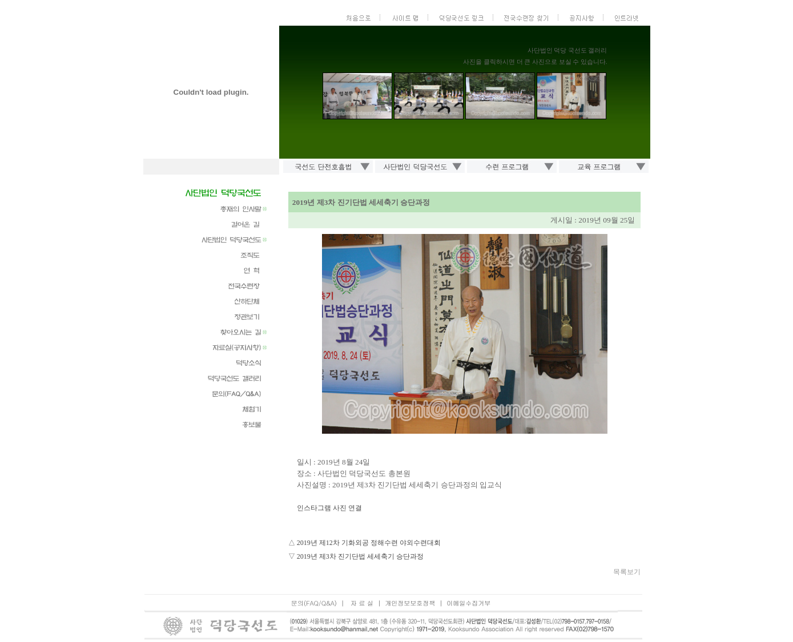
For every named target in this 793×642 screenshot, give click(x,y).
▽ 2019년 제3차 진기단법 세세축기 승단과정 (356, 556)
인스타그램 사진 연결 (329, 508)
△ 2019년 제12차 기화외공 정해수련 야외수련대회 (364, 543)
